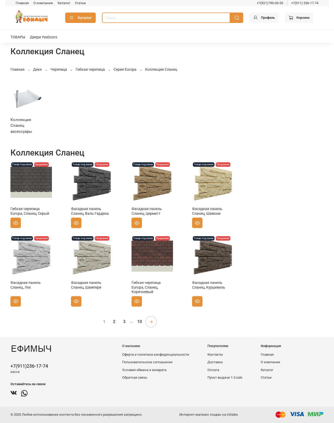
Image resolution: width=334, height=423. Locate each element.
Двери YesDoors (43, 37)
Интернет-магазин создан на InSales (208, 414)
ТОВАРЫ (17, 37)
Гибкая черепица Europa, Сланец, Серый (29, 211)
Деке (37, 69)
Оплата (213, 370)
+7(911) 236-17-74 (304, 3)
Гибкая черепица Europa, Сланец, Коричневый (146, 287)
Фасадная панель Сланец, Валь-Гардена (90, 211)
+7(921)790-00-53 (270, 3)
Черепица (58, 69)
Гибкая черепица (90, 69)
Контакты (215, 354)
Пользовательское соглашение (147, 362)
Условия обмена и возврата (144, 370)
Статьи (80, 3)
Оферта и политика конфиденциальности (155, 354)
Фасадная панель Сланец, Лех (25, 285)
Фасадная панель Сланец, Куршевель (208, 285)
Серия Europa (125, 69)
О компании (43, 3)
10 (139, 321)
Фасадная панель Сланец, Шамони (207, 211)
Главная (22, 3)
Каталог (64, 3)
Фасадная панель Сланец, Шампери (86, 285)
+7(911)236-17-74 (29, 366)
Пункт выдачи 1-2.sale (224, 377)
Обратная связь (134, 377)
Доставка (215, 362)
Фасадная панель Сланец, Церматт (147, 211)
